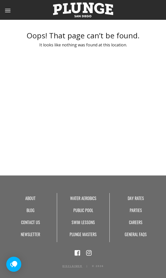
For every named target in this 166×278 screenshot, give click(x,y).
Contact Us (30, 222)
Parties (136, 210)
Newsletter (30, 234)
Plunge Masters (83, 234)
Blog (31, 210)
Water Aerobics (83, 198)
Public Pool (83, 210)
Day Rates (136, 198)
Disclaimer (72, 266)
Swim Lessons (83, 222)
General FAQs (136, 234)
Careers (135, 222)
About (30, 198)
